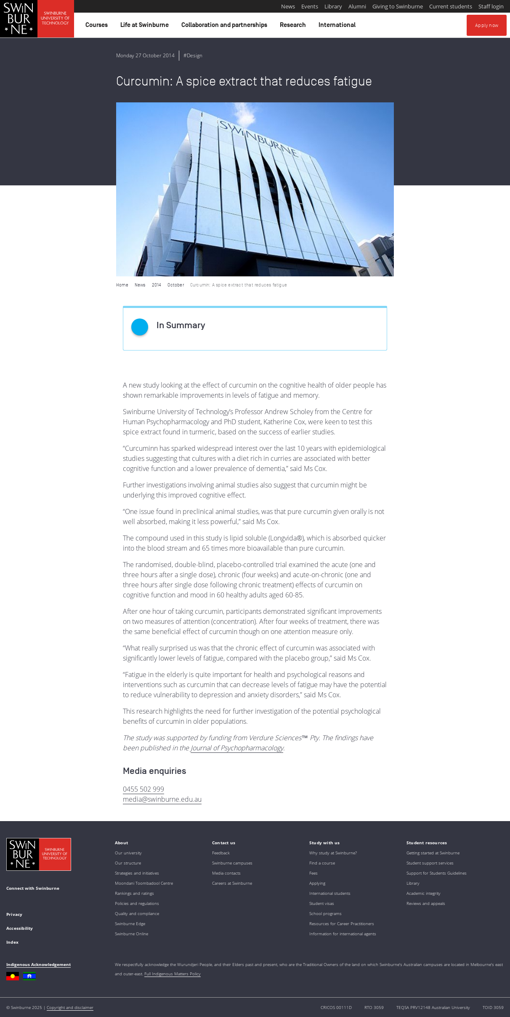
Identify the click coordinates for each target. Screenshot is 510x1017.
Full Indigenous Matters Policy (172, 974)
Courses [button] (97, 27)
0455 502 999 (143, 789)
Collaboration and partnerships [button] (225, 27)
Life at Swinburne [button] (145, 27)
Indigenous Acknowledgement (38, 964)
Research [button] (294, 27)
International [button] (338, 27)
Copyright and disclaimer (70, 1007)
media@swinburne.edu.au (162, 799)
